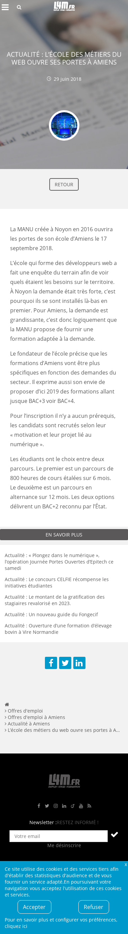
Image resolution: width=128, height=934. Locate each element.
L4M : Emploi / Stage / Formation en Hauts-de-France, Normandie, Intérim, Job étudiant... (64, 7)
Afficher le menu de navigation (5, 7)
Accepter (34, 907)
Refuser (93, 907)
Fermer (125, 864)
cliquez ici (16, 926)
